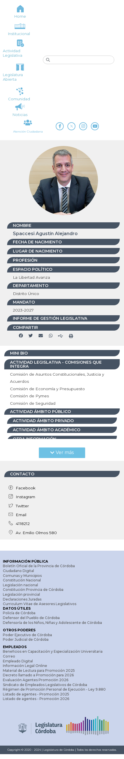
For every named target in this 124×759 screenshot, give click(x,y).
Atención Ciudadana (28, 133)
